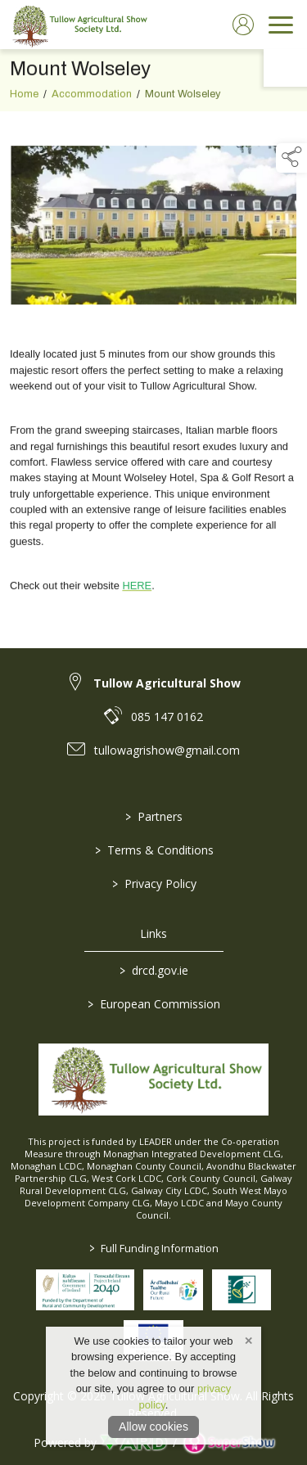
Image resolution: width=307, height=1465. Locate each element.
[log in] (243, 24)
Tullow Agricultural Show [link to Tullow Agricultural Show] (167, 683)
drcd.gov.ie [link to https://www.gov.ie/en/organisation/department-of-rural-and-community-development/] (154, 970)
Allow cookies (153, 1426)
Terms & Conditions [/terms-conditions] (153, 850)
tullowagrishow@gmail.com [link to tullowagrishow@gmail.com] (167, 750)
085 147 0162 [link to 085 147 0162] (167, 716)
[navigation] (281, 24)
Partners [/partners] (154, 816)
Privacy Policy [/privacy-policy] (153, 883)
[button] (291, 158)
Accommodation (92, 98)
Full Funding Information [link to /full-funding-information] (154, 1248)
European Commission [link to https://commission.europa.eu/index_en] (154, 1003)
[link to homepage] (77, 24)
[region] (153, 369)
